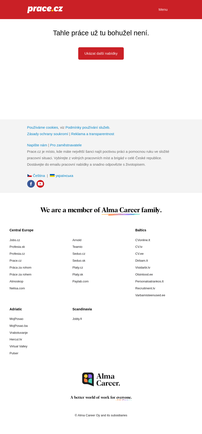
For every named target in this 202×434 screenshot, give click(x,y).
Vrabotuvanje (19, 332)
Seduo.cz (79, 253)
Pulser (14, 353)
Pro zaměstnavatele (66, 145)
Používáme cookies (42, 127)
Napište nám (37, 145)
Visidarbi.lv (142, 267)
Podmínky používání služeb (87, 127)
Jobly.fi (77, 319)
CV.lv (138, 247)
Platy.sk (78, 274)
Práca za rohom (20, 267)
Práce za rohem (20, 274)
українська (61, 176)
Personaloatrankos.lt (149, 281)
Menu (167, 9)
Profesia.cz (17, 253)
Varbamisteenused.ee (150, 295)
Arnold (77, 240)
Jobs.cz (15, 240)
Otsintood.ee (144, 274)
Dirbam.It (141, 260)
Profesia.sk (17, 247)
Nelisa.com (17, 288)
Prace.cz (16, 260)
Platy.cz (78, 267)
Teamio (78, 247)
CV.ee (139, 253)
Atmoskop (16, 281)
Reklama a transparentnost (92, 134)
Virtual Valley (18, 346)
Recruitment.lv (145, 288)
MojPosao (16, 319)
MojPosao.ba (19, 326)
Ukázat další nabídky (101, 53)
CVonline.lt (142, 240)
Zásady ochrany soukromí (47, 134)
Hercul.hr (16, 339)
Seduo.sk (79, 260)
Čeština (36, 176)
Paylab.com (81, 281)
